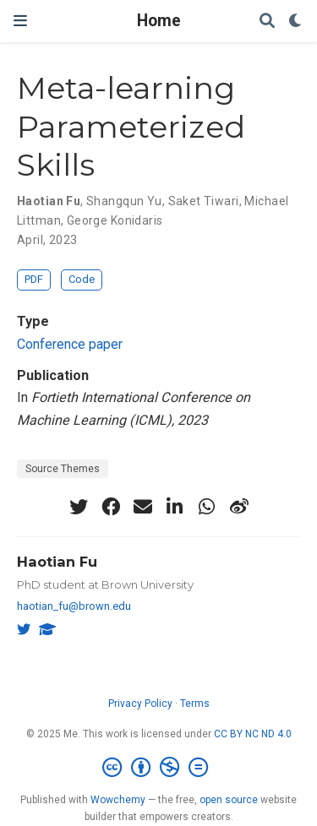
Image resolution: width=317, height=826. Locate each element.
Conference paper (70, 344)
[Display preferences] (295, 21)
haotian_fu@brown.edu (74, 606)
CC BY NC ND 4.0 (253, 734)
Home (159, 20)
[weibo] (239, 506)
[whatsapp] (207, 506)
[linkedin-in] (175, 506)
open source (228, 800)
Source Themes (62, 469)
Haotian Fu (57, 561)
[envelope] (143, 506)
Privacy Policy (140, 703)
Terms (195, 703)
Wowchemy (117, 800)
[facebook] (110, 506)
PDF (34, 279)
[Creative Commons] (158, 768)
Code (81, 279)
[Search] (267, 21)
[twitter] (78, 506)
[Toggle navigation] (20, 20)
